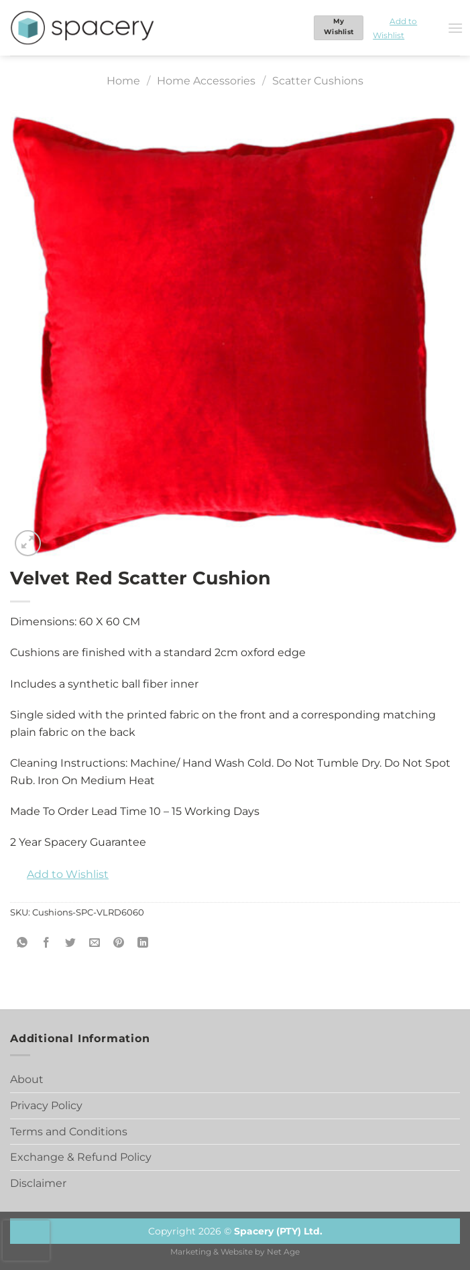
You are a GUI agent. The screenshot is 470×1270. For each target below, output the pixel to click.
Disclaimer (38, 1183)
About (27, 1079)
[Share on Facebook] (47, 943)
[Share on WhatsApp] (22, 943)
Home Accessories (206, 80)
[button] (405, 27)
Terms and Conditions (68, 1131)
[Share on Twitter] (71, 943)
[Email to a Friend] (95, 943)
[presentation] (26, 1240)
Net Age (283, 1252)
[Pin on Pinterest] (119, 943)
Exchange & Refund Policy (81, 1157)
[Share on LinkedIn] (143, 943)
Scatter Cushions (317, 80)
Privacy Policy (46, 1105)
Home (123, 80)
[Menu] (455, 27)
